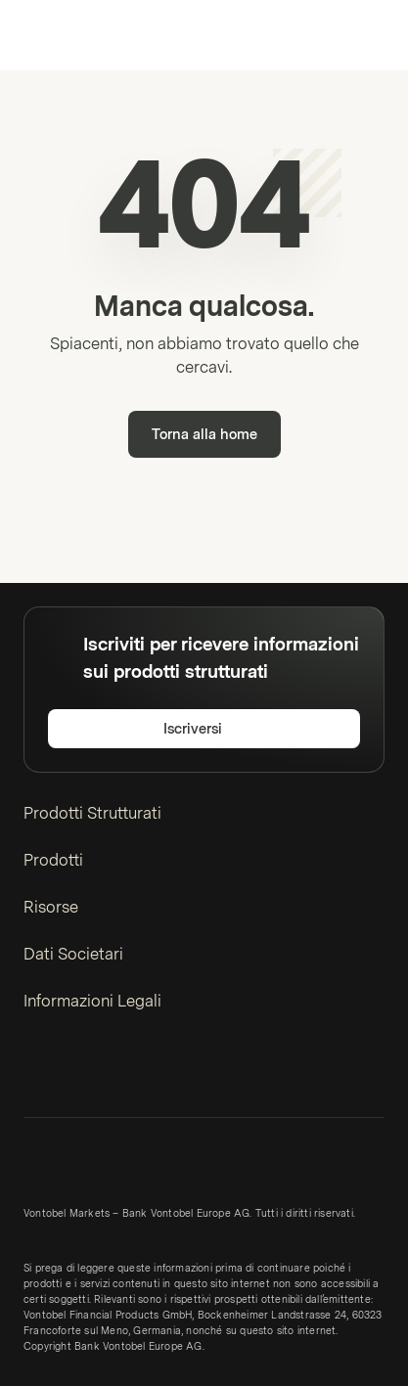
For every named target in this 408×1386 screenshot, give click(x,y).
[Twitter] (66, 1073)
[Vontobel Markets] (76, 35)
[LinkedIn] (35, 1073)
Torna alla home (204, 434)
